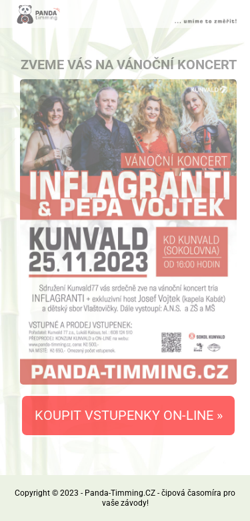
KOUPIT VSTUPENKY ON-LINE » (129, 415)
